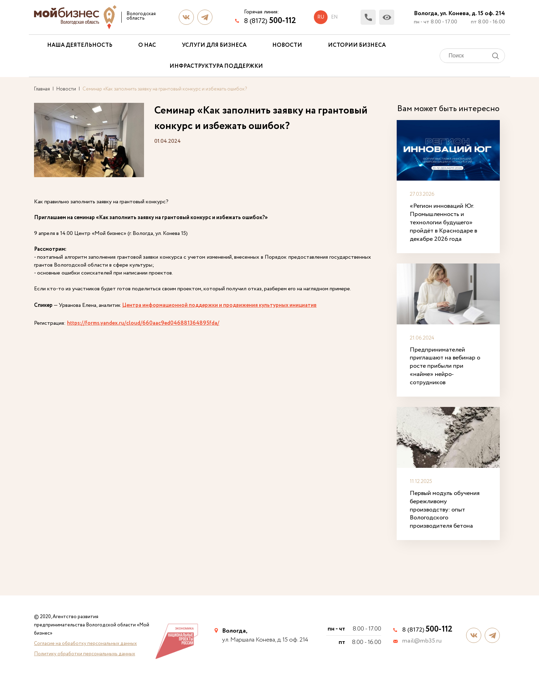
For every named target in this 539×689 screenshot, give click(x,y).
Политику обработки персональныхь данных (84, 653)
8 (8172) (270, 21)
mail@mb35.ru (422, 641)
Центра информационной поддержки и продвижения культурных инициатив (219, 305)
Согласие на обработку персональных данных (85, 643)
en (334, 17)
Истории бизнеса (357, 45)
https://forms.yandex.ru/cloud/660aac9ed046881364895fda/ (143, 323)
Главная (42, 89)
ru (320, 17)
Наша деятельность (79, 45)
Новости (287, 45)
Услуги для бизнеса (214, 45)
